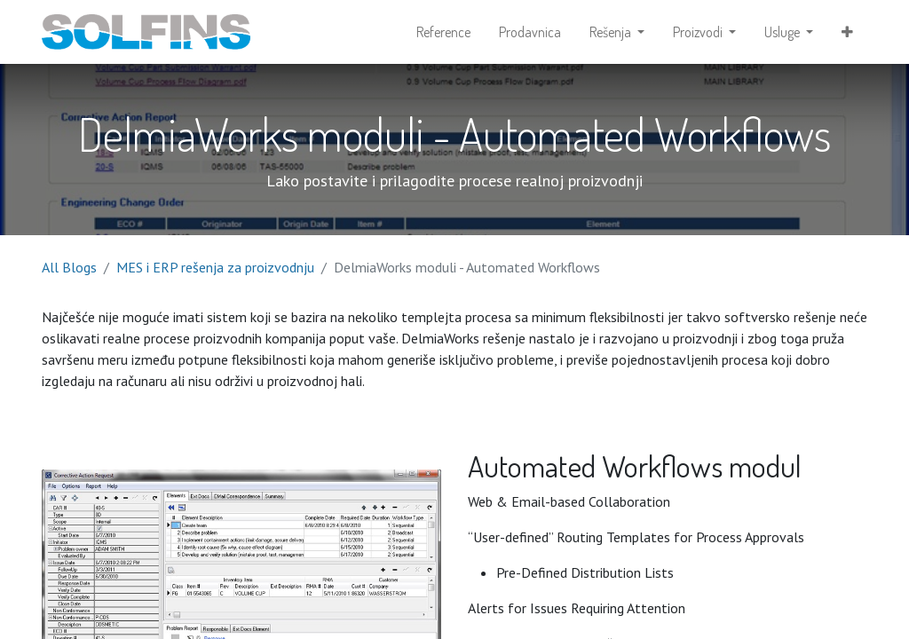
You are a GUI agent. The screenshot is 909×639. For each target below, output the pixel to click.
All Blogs (69, 267)
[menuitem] (443, 32)
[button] (847, 32)
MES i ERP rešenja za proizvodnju (215, 267)
